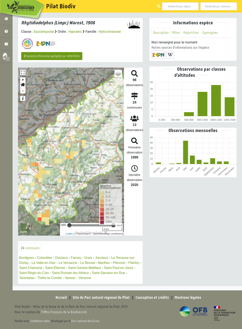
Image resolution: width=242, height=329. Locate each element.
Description (161, 33)
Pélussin (120, 263)
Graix (89, 258)
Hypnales (75, 32)
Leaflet (68, 233)
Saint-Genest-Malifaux (87, 268)
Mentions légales (188, 297)
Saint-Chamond (32, 268)
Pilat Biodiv (60, 6)
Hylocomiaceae (110, 32)
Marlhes (104, 263)
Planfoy (134, 263)
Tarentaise (27, 278)
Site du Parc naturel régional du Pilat (101, 297)
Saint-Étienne (57, 268)
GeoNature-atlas (40, 321)
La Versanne (68, 263)
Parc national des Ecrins (85, 321)
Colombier (44, 258)
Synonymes (210, 33)
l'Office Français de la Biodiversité (64, 312)
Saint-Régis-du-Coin (34, 273)
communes (30, 248)
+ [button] (23, 80)
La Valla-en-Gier (44, 263)
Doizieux (61, 258)
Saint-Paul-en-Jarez (121, 268)
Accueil (61, 297)
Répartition (191, 33)
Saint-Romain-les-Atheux (70, 273)
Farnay (76, 258)
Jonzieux (102, 258)
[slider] (69, 225)
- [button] (23, 90)
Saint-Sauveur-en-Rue (109, 273)
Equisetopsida (44, 32)
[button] (23, 85)
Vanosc (70, 278)
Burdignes (26, 258)
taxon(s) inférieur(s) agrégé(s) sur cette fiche (52, 56)
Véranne (85, 278)
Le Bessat (88, 263)
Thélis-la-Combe (50, 278)
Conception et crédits (152, 297)
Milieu (176, 33)
